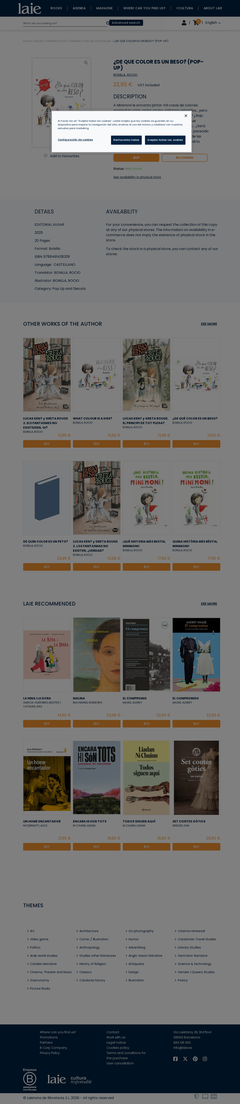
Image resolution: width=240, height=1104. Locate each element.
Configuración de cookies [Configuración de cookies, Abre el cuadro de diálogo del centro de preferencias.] (75, 139)
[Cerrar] (186, 115)
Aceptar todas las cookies (165, 140)
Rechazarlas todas (126, 140)
